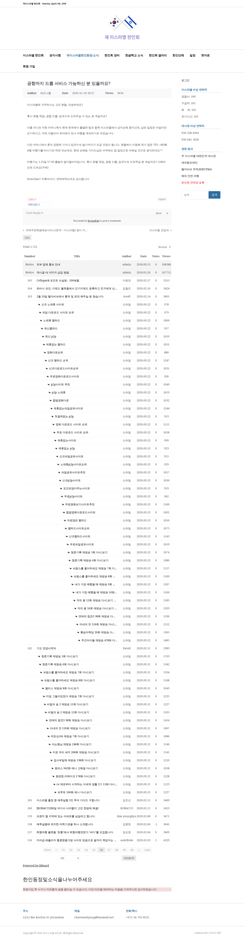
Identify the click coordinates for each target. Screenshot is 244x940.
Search (129, 858)
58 (116, 849)
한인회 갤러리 (158, 55)
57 (109, 849)
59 (124, 849)
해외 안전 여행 (190, 175)
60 (131, 849)
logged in (93, 220)
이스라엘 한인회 (33, 55)
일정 (192, 55)
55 (93, 849)
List (27, 237)
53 (78, 849)
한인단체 (178, 55)
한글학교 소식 (134, 55)
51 (63, 849)
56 (101, 849)
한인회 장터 (112, 55)
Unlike (34, 204)
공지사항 (55, 55)
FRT (219, 933)
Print (162, 199)
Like (32, 199)
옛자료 (205, 55)
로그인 (185, 80)
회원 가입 (29, 66)
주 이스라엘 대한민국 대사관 (198, 155)
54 (86, 849)
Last (146, 849)
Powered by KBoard (36, 865)
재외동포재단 (189, 162)
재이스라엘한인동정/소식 (83, 55)
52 (70, 849)
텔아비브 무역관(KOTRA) (196, 169)
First (48, 849)
